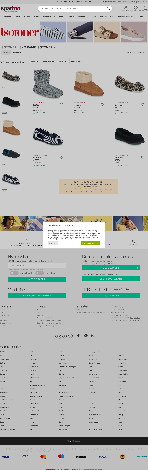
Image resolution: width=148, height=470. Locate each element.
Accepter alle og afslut (90, 243)
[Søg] (108, 9)
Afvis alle (52, 243)
